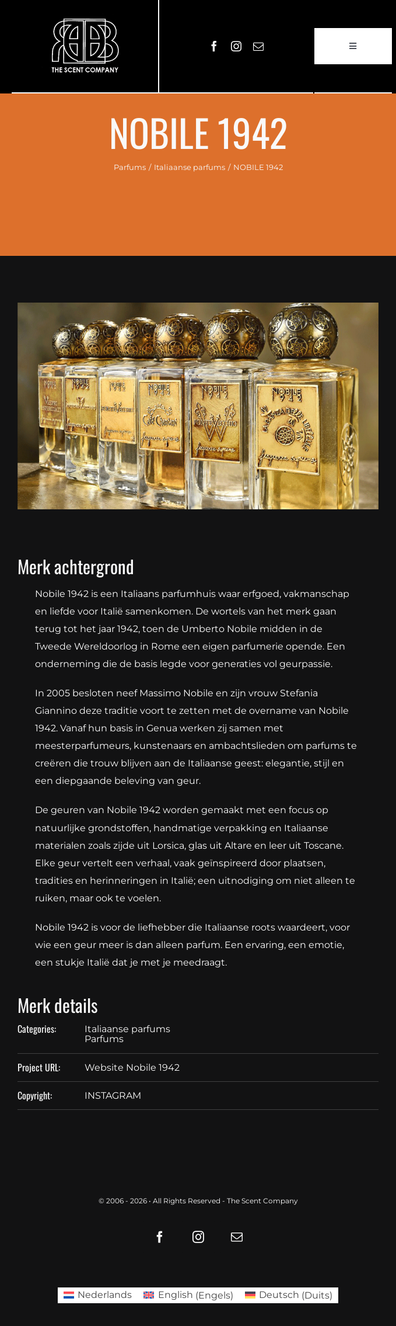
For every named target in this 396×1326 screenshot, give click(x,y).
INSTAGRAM (113, 1095)
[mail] (258, 46)
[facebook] (214, 46)
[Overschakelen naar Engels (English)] (188, 1295)
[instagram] (236, 46)
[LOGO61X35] (85, 46)
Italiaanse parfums (127, 1029)
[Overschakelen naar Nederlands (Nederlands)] (98, 1295)
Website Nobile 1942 (132, 1067)
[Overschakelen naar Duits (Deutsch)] (288, 1295)
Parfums (104, 1038)
